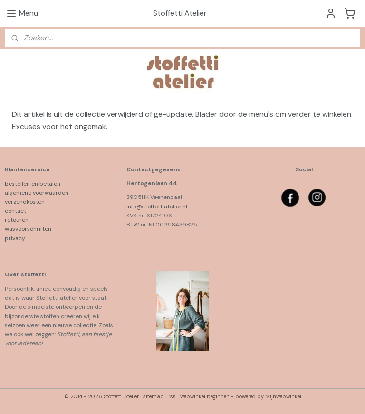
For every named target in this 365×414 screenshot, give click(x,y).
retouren (17, 220)
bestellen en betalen (35, 184)
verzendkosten (25, 202)
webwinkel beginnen (205, 396)
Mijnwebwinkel (283, 396)
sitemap (153, 396)
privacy (15, 238)
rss (172, 396)
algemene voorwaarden (36, 193)
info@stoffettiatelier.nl (156, 206)
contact (15, 211)
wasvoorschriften (28, 229)
